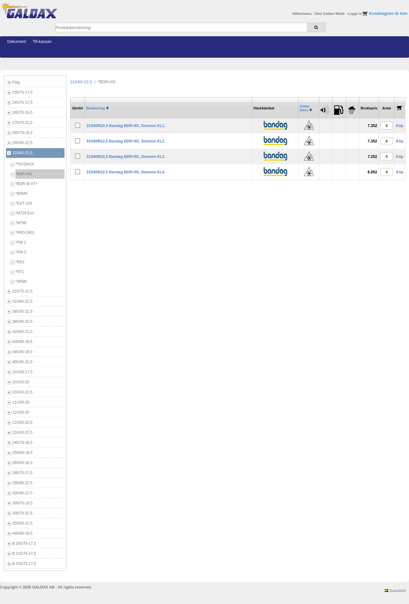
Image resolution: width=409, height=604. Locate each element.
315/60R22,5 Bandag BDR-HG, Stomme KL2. (125, 141)
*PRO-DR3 (24, 232)
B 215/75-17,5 (24, 553)
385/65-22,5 (22, 321)
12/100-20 (20, 412)
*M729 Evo (24, 213)
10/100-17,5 (22, 372)
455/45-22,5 (22, 362)
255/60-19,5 (22, 452)
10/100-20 (20, 382)
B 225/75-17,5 (24, 563)
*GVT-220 (23, 203)
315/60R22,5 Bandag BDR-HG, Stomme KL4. (125, 172)
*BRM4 (21, 193)
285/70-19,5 (22, 133)
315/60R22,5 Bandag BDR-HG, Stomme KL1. (125, 126)
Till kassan (42, 41)
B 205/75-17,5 (24, 543)
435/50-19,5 (22, 342)
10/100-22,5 (22, 392)
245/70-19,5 (22, 442)
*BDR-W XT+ (26, 184)
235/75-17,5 (22, 92)
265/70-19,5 (22, 112)
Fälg (16, 82)
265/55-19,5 (22, 463)
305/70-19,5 (22, 503)
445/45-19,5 (22, 352)
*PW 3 (20, 252)
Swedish (395, 590)
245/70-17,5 (22, 102)
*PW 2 (20, 242)
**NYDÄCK (24, 164)
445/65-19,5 (22, 533)
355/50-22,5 (22, 523)
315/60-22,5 (22, 153)
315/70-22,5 (22, 291)
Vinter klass (305, 108)
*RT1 (19, 272)
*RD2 (20, 262)
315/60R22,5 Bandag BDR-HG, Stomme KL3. (125, 156)
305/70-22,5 (22, 513)
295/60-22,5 (22, 483)
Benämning (95, 108)
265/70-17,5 (22, 473)
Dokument (16, 41)
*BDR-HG (23, 174)
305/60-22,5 (22, 493)
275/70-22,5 (22, 122)
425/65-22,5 (22, 331)
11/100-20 (20, 402)
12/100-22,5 (22, 422)
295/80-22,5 (22, 143)
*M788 (20, 223)
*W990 (21, 281)
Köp (399, 126)
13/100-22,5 (22, 432)
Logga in (355, 13)
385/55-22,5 (22, 311)
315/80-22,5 (22, 301)
